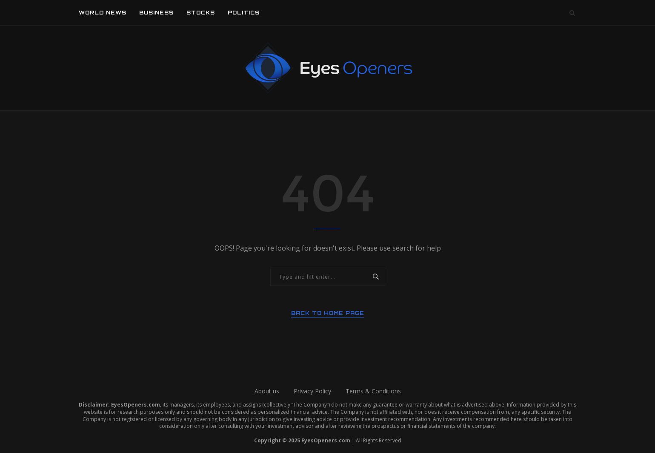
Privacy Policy (312, 391)
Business (156, 12)
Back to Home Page (327, 313)
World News (102, 12)
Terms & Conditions (373, 391)
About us (267, 391)
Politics (244, 12)
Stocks (200, 12)
